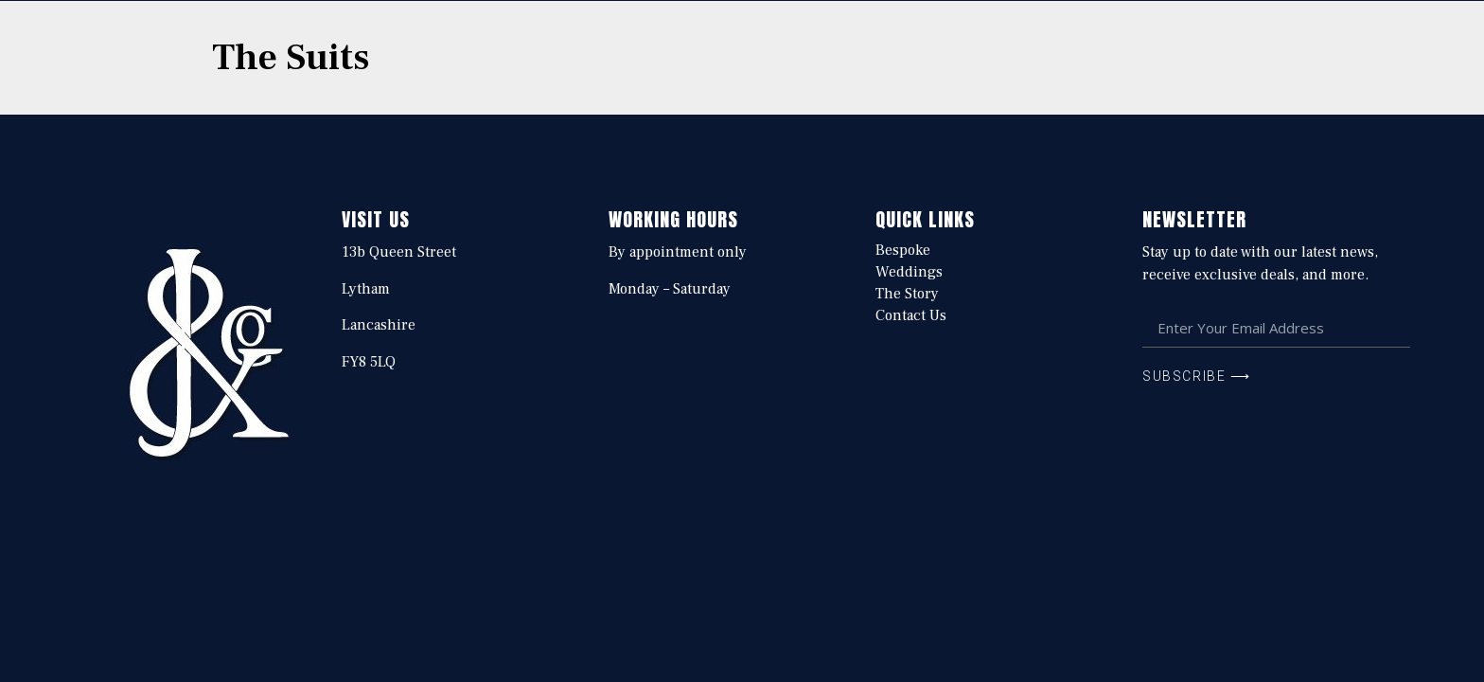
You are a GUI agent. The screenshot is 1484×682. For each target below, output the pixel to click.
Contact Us (910, 315)
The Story (907, 293)
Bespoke (902, 250)
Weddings (909, 271)
